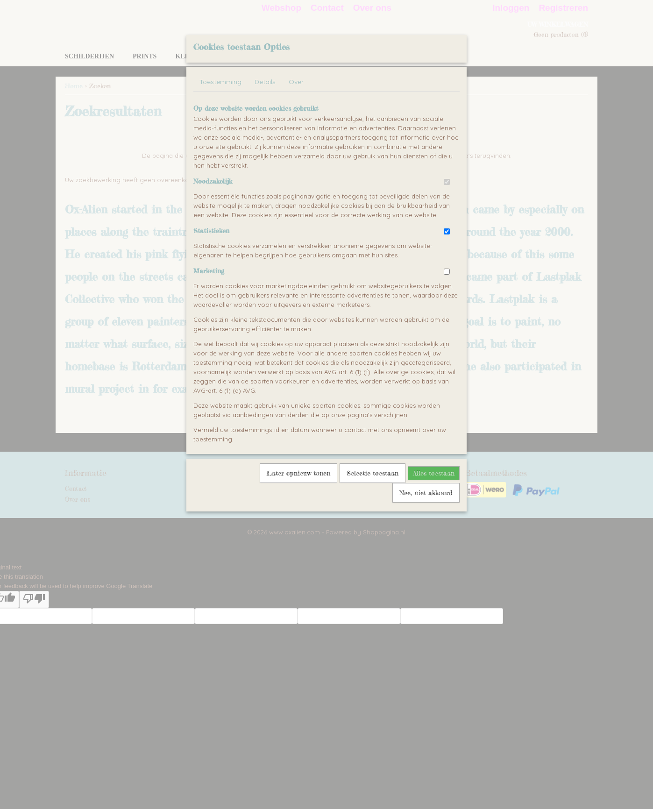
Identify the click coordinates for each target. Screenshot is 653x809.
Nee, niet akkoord (426, 493)
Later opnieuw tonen (298, 473)
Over (296, 82)
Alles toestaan (433, 473)
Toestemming (220, 82)
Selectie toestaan (372, 473)
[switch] (447, 182)
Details (265, 82)
